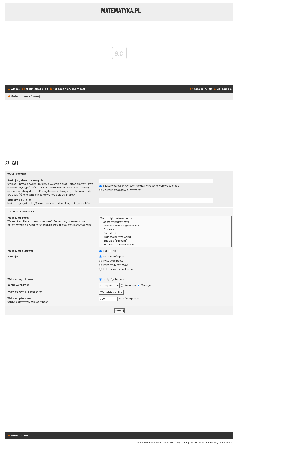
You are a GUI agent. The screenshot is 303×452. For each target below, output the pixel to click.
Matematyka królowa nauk (165, 218)
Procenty (165, 229)
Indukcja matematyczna (165, 245)
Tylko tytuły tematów (113, 265)
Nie (112, 250)
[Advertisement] (119, 129)
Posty (104, 279)
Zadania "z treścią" (165, 241)
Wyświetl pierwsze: (19, 298)
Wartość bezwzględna (165, 237)
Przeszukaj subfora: (20, 250)
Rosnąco (128, 285)
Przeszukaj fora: (18, 217)
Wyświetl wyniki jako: (20, 279)
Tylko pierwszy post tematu (117, 269)
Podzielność (165, 233)
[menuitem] (35, 89)
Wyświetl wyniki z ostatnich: (25, 291)
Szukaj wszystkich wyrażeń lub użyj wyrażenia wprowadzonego (139, 185)
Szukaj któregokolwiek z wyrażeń (120, 190)
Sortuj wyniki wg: (18, 285)
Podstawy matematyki (165, 222)
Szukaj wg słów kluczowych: (25, 180)
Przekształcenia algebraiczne (165, 226)
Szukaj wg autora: (19, 200)
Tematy (117, 279)
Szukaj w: (13, 256)
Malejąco (144, 285)
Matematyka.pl (121, 11)
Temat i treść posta (112, 256)
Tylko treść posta (111, 260)
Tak (103, 250)
